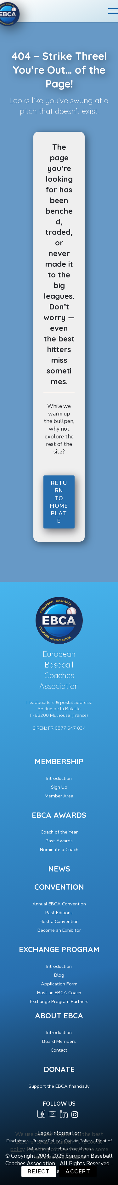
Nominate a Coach (59, 849)
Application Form (59, 984)
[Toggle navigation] (113, 11)
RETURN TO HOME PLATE (59, 502)
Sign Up (59, 787)
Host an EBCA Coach (59, 992)
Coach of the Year (59, 832)
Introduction (59, 778)
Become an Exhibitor (59, 930)
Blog (59, 975)
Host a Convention (59, 921)
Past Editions (59, 912)
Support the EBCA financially (59, 1086)
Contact (59, 1050)
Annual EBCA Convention (59, 904)
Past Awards (59, 841)
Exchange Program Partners (59, 1001)
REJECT (39, 1171)
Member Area (59, 796)
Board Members (59, 1041)
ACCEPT (77, 1171)
